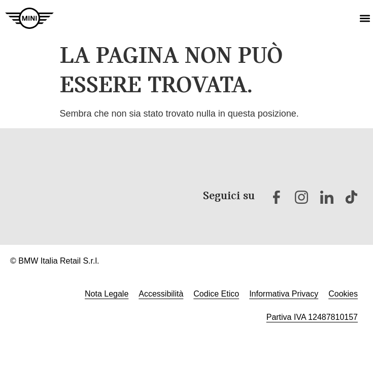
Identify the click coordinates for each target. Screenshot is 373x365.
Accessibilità (161, 293)
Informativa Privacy (283, 293)
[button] (364, 18)
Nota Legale (106, 293)
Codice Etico (216, 293)
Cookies (343, 293)
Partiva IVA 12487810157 (312, 317)
